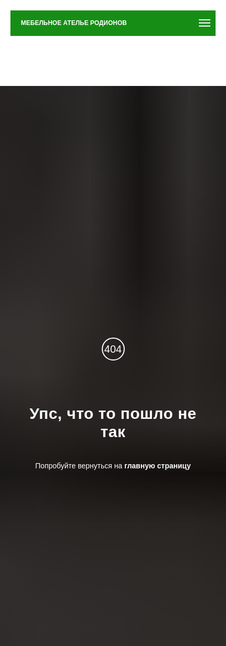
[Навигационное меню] (204, 23)
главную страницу (157, 466)
